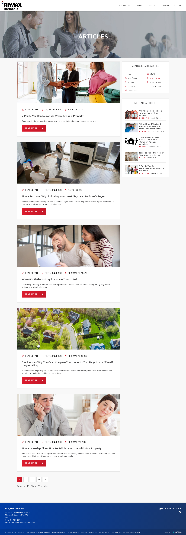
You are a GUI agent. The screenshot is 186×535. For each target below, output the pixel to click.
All (128, 74)
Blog (139, 5)
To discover (154, 86)
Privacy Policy (104, 532)
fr (180, 5)
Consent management (132, 532)
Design (129, 82)
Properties (124, 5)
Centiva (177, 532)
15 (39, 479)
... (32, 479)
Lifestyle (131, 90)
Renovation (154, 82)
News (151, 74)
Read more (31, 128)
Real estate (30, 110)
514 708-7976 (16, 520)
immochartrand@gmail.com (23, 523)
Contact (166, 5)
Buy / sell (131, 78)
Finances (130, 86)
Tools (152, 5)
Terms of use (116, 532)
